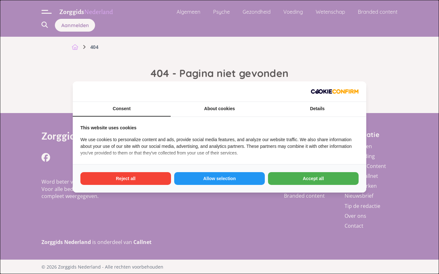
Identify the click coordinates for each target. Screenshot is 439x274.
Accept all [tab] (313, 178)
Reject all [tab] (125, 178)
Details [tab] (317, 108)
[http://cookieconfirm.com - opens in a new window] (335, 91)
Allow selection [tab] (219, 178)
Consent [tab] (121, 108)
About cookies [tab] (219, 108)
